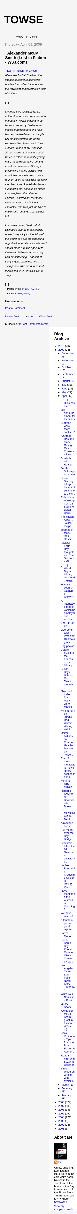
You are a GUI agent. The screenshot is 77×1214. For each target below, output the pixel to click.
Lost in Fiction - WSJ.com (22, 70)
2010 (61, 346)
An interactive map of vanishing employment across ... (68, 610)
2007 (61, 1105)
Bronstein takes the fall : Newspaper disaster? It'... (68, 852)
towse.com (60, 1201)
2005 (61, 1113)
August (66, 380)
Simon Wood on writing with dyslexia (68, 1074)
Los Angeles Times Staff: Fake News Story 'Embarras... (68, 978)
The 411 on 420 (67, 624)
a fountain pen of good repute (66, 925)
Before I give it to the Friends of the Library (67, 657)
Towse (23, 20)
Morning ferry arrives (66, 783)
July (64, 384)
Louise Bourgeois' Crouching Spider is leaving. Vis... (68, 876)
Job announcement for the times (68, 414)
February (67, 1088)
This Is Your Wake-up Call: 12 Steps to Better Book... (68, 505)
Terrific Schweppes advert (68, 471)
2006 (61, 1109)
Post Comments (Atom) (35, 323)
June (65, 388)
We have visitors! (67, 914)
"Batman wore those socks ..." (68, 427)
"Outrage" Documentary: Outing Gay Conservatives (67, 445)
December (68, 353)
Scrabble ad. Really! (66, 461)
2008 (61, 1102)
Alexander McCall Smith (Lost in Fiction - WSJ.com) (25, 57)
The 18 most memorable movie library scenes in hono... (68, 767)
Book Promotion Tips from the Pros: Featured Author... (68, 1042)
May (64, 392)
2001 (61, 1128)
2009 (61, 349)
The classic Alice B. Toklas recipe (67, 521)
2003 (61, 1121)
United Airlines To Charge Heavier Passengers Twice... (67, 743)
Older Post (45, 316)
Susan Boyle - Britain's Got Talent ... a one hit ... (67, 678)
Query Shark (66, 1005)
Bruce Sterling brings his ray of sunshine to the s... (68, 486)
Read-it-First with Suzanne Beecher (68, 1060)
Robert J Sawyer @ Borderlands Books (67, 798)
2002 (61, 1124)
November (68, 360)
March (66, 1084)
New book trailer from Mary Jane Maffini (67, 699)
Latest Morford (67, 935)
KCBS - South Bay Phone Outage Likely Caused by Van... (67, 950)
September (68, 374)
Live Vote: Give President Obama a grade (68, 636)
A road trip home (67, 824)
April (65, 396)
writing (26, 293)
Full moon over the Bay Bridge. (67, 834)
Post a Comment (15, 308)
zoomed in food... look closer (67, 534)
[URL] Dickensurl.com (68, 403)
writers (18, 293)
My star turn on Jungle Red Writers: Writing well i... (68, 720)
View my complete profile (63, 1208)
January (66, 1095)
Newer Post (12, 316)
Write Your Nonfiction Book (67, 997)
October (66, 367)
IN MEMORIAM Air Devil (68, 814)
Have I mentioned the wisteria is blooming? (68, 900)
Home (29, 316)
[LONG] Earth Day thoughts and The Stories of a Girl (68, 552)
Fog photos (67, 646)
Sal (60, 1162)
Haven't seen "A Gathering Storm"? (67, 590)
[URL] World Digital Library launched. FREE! (68, 573)
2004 (61, 1117)
